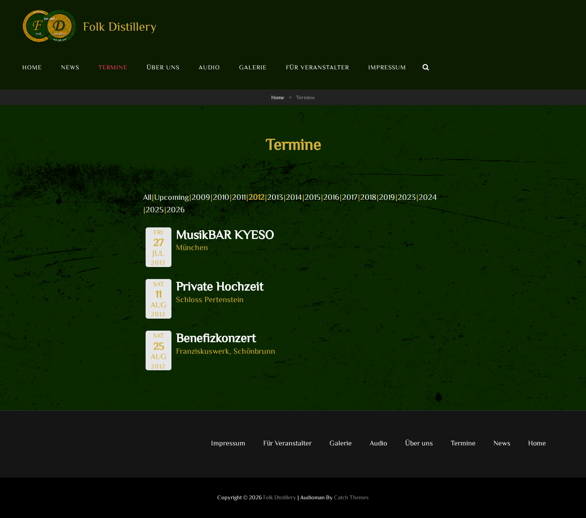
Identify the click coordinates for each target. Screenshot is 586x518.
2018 (368, 197)
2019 (387, 197)
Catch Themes (351, 497)
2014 (294, 197)
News (70, 67)
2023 (407, 197)
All (147, 197)
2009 (200, 197)
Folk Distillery (119, 26)
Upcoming (171, 197)
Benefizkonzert (216, 337)
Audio (209, 67)
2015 (313, 197)
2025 (155, 209)
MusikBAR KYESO (225, 234)
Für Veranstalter (317, 67)
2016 (331, 197)
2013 (275, 197)
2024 (428, 197)
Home (32, 67)
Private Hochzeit (219, 285)
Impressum (387, 67)
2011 (239, 197)
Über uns (162, 67)
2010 (221, 197)
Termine (112, 67)
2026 (176, 209)
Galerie (253, 67)
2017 (350, 197)
